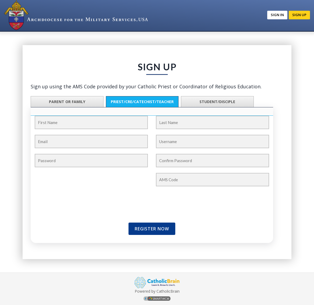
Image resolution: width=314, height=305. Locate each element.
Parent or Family (67, 101)
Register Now (152, 229)
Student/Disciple (217, 101)
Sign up (299, 14)
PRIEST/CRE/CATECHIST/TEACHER (142, 101)
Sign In (277, 14)
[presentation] (66, 200)
